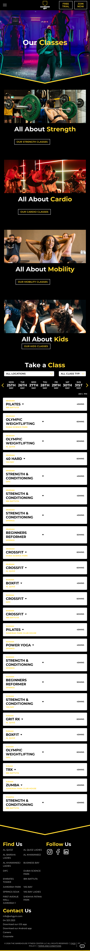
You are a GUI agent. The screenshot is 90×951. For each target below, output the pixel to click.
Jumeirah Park (12, 887)
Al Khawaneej (32, 855)
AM (80, 394)
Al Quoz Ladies (32, 850)
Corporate (8, 936)
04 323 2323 (9, 920)
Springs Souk (11, 892)
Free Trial (65, 5)
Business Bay (31, 863)
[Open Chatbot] (82, 946)
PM (85, 394)
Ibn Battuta (30, 879)
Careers (7, 932)
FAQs (73, 943)
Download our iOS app (15, 924)
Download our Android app (17, 928)
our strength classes (32, 141)
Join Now (80, 5)
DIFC (5, 871)
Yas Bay (27, 887)
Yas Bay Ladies (32, 892)
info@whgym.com (12, 916)
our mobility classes (33, 281)
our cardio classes (34, 211)
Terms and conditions (49, 946)
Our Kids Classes (36, 346)
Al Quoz (8, 850)
